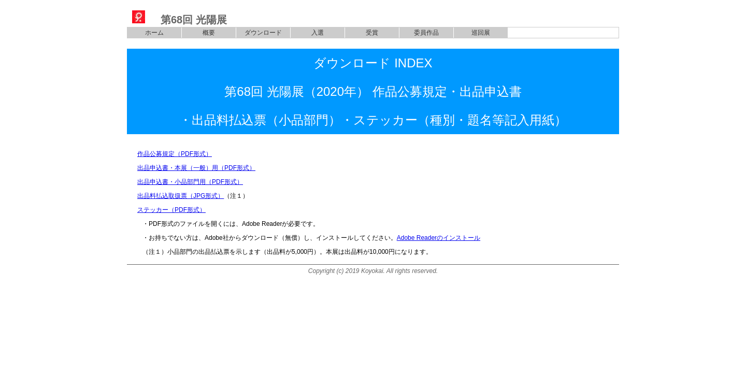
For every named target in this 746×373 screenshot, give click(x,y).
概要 (209, 32)
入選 (317, 32)
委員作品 (426, 32)
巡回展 (480, 32)
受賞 (372, 32)
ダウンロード (263, 32)
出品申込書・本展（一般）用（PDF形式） (196, 167)
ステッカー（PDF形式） (171, 209)
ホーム (154, 32)
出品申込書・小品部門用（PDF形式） (190, 181)
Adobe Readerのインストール (438, 237)
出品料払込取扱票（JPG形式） (180, 195)
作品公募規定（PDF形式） (174, 153)
